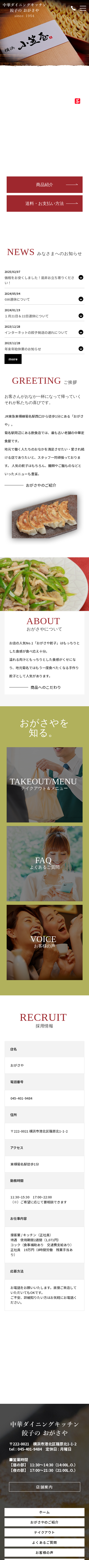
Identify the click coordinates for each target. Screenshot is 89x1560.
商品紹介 (44, 184)
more (13, 359)
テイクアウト (44, 1532)
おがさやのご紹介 (41, 485)
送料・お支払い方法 (44, 203)
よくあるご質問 (44, 1542)
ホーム (44, 1512)
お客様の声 (44, 1552)
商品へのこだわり (46, 687)
